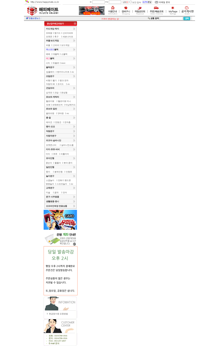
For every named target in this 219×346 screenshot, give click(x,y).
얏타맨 (60, 113)
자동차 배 (50, 84)
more (63, 63)
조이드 (60, 84)
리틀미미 (65, 154)
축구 (56, 36)
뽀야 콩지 (68, 163)
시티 (48, 63)
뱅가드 (57, 33)
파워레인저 (57, 105)
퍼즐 (48, 45)
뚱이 (48, 172)
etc (73, 72)
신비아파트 (68, 33)
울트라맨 (50, 113)
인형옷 (69, 172)
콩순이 (49, 163)
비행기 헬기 (51, 80)
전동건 (58, 122)
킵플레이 (50, 72)
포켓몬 (49, 36)
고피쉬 (56, 45)
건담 (56, 92)
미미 (48, 154)
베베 (48, 54)
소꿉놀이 (50, 180)
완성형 (64, 92)
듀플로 (56, 63)
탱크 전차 (64, 80)
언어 (65, 192)
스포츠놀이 (62, 184)
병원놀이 (50, 184)
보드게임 (65, 45)
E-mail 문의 (54, 343)
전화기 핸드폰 (64, 180)
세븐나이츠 (68, 36)
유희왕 (49, 33)
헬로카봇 (50, 101)
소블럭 (64, 54)
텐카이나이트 (63, 72)
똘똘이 (58, 163)
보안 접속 (136, 2)
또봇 (48, 105)
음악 (56, 192)
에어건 (49, 122)
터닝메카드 (70, 105)
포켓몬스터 (51, 145)
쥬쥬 (55, 154)
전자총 (67, 122)
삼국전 (49, 92)
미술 (48, 192)
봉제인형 (58, 172)
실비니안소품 (67, 145)
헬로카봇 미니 (64, 101)
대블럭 (56, 54)
